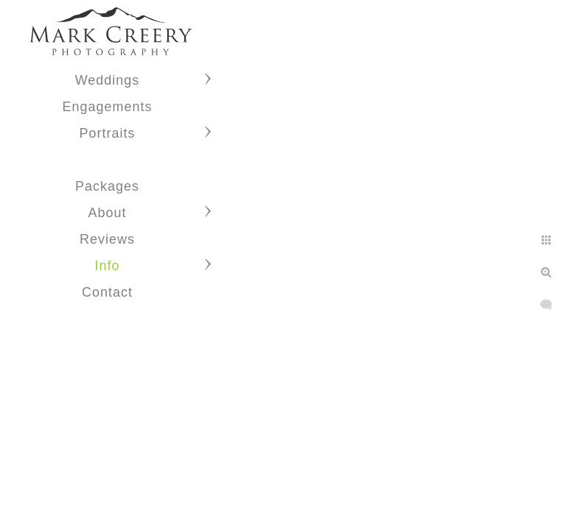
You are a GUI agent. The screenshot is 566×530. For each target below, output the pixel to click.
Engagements (107, 106)
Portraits (107, 133)
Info (106, 265)
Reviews (107, 239)
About (107, 212)
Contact (107, 292)
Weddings (107, 80)
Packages (107, 186)
